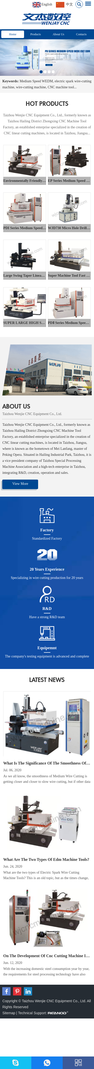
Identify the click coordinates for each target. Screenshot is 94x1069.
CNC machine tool (61, 87)
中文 (64, 4)
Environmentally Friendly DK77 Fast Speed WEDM (42, 181)
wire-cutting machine (31, 87)
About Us (58, 34)
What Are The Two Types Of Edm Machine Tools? (46, 859)
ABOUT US (16, 407)
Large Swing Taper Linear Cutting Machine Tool (39, 275)
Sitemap (8, 1013)
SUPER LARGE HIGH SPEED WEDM (33, 323)
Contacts (81, 34)
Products (35, 34)
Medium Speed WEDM (36, 81)
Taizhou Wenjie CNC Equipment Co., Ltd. (32, 414)
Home (12, 34)
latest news (47, 680)
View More (20, 484)
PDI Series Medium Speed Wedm (28, 228)
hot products (47, 104)
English (42, 5)
